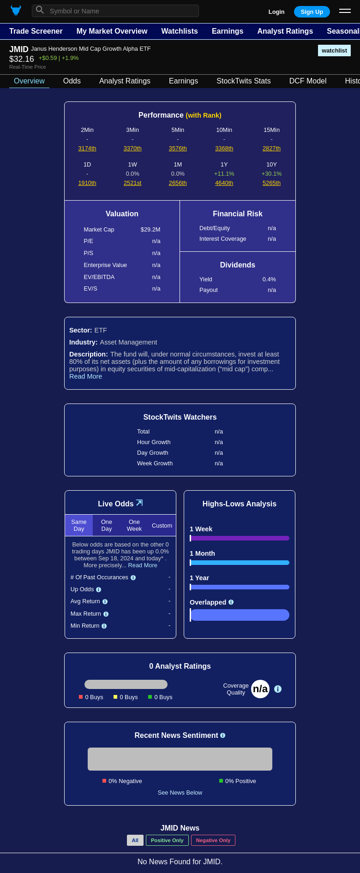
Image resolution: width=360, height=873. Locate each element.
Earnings (227, 31)
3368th (224, 148)
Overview (29, 81)
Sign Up (312, 11)
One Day (106, 525)
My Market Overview (112, 31)
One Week (134, 525)
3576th (178, 148)
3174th (87, 148)
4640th (224, 182)
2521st (132, 182)
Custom (162, 525)
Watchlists (179, 31)
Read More (85, 376)
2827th (272, 148)
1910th (87, 182)
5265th (272, 182)
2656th (178, 182)
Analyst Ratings (285, 31)
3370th (133, 148)
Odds (72, 81)
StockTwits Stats (243, 81)
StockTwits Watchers (179, 417)
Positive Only (167, 840)
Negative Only (213, 840)
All (135, 840)
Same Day (78, 525)
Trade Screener (36, 31)
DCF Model (308, 81)
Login (277, 11)
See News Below (180, 792)
